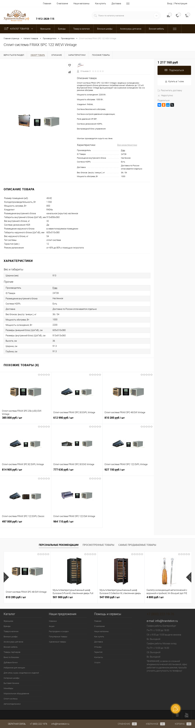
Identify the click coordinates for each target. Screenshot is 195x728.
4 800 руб (155, 597)
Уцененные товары (57, 642)
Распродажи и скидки (59, 631)
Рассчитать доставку (170, 90)
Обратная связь (15, 724)
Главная (47, 3)
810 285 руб (128, 419)
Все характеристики (127, 145)
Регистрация (180, 3)
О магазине (62, 3)
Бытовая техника (11, 683)
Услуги (97, 662)
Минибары (8, 688)
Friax (123, 150)
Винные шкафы (11, 636)
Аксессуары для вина (13, 642)
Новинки (53, 621)
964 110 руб (77, 523)
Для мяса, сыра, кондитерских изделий (21, 673)
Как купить (100, 3)
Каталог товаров (19, 28)
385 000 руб (25, 419)
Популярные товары (58, 636)
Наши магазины (81, 3)
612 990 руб (77, 419)
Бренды (7, 626)
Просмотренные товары (98, 545)
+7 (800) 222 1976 (38, 724)
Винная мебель (11, 647)
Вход (169, 3)
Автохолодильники (12, 704)
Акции (51, 626)
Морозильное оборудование (16, 693)
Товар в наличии (11, 631)
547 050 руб (110, 597)
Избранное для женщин (14, 667)
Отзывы (98, 647)
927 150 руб (128, 471)
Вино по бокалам (11, 657)
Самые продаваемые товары (137, 545)
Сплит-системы (11, 699)
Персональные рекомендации (58, 545)
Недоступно (165, 95)
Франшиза (8, 621)
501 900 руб (63, 597)
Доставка (116, 3)
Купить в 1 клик (174, 81)
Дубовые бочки (11, 662)
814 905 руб (25, 471)
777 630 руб (77, 471)
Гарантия (98, 652)
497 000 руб (25, 523)
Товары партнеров (12, 652)
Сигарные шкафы (12, 678)
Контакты (98, 657)
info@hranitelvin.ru (166, 620)
